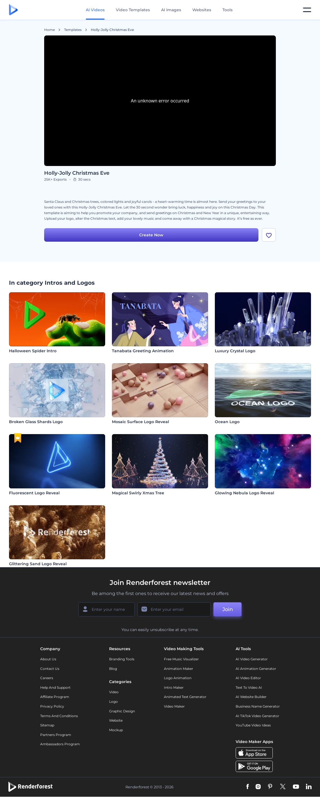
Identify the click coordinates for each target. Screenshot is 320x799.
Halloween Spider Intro (33, 350)
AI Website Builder (251, 697)
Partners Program (55, 735)
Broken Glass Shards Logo (36, 421)
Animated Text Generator (185, 697)
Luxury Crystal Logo (235, 350)
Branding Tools (121, 659)
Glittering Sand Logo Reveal (38, 563)
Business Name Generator (258, 706)
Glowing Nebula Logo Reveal (244, 492)
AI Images (171, 9)
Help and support (55, 687)
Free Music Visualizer (181, 659)
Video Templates (133, 9)
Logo (113, 701)
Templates (73, 30)
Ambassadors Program (60, 744)
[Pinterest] (270, 787)
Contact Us (49, 668)
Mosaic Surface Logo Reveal (140, 421)
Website (116, 720)
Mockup (116, 730)
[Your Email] (174, 609)
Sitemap (47, 725)
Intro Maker (174, 687)
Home (49, 30)
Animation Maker (178, 668)
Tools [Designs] (227, 9)
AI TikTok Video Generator (257, 716)
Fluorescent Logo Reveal (34, 492)
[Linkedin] (309, 787)
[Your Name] (106, 609)
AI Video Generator (252, 659)
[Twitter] (283, 787)
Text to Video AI (249, 687)
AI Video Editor (248, 678)
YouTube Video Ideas (253, 725)
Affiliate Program (54, 697)
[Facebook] (247, 787)
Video (114, 692)
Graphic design (122, 711)
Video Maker (174, 706)
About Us (48, 659)
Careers (46, 678)
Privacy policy (52, 706)
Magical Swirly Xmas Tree (138, 492)
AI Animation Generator (256, 668)
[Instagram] (258, 787)
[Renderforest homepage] (13, 10)
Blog (113, 668)
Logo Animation (177, 678)
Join (227, 609)
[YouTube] (296, 787)
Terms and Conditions (59, 716)
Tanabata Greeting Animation (143, 350)
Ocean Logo (227, 421)
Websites (201, 9)
